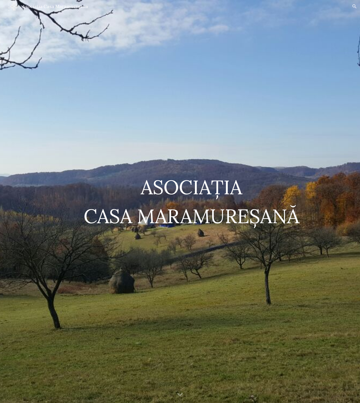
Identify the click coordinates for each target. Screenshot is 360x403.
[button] (354, 6)
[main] (191, 201)
